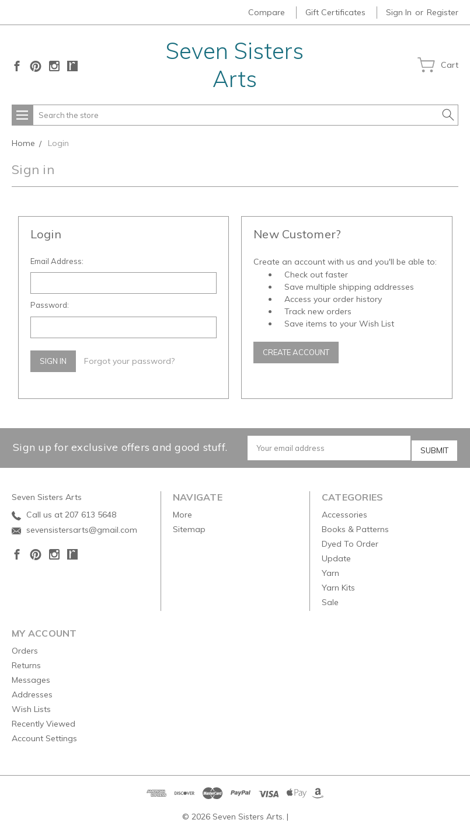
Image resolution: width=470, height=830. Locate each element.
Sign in (399, 12)
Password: (49, 305)
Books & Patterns (355, 525)
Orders (25, 646)
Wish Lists (31, 705)
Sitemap (189, 525)
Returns (26, 661)
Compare (266, 12)
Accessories (344, 510)
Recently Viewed (43, 719)
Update (336, 554)
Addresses (32, 690)
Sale (330, 598)
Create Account (296, 352)
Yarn (330, 569)
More (182, 510)
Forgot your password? (129, 361)
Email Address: (56, 261)
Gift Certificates (335, 12)
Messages (31, 676)
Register (442, 12)
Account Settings (44, 734)
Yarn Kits (338, 583)
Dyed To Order (350, 539)
